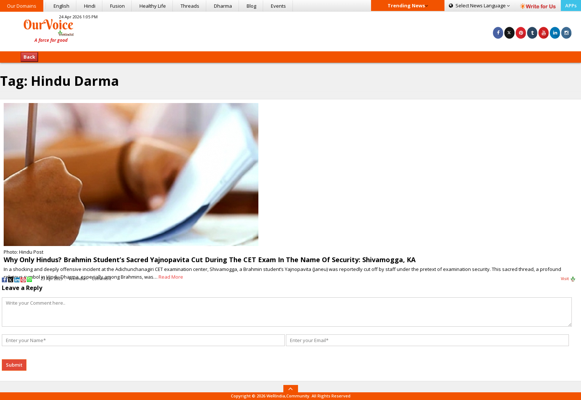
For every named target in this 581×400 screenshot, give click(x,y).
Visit (568, 279)
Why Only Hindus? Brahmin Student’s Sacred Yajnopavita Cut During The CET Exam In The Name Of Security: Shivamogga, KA (209, 259)
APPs (571, 5)
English (61, 6)
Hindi (89, 6)
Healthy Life (152, 6)
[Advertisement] (290, 30)
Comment (101, 278)
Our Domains (21, 6)
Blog (251, 6)
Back (29, 57)
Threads (190, 6)
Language (479, 5)
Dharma (223, 6)
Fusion (117, 6)
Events (278, 6)
